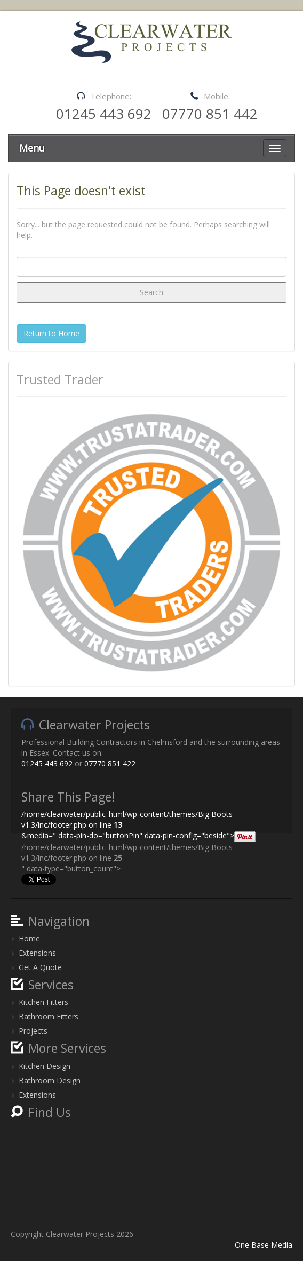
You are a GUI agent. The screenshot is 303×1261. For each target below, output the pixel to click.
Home (29, 938)
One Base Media (263, 1245)
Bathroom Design (50, 1080)
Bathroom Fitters (48, 1016)
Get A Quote (40, 967)
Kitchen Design (44, 1066)
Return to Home (51, 333)
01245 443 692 (104, 113)
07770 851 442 (210, 113)
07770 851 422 (109, 763)
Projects (33, 1031)
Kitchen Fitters (43, 1002)
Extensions (37, 953)
